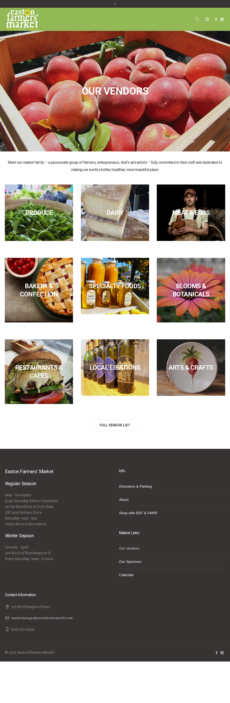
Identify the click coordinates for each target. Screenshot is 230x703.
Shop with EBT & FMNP (138, 513)
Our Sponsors (130, 562)
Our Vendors (129, 548)
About (124, 500)
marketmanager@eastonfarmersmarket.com (41, 618)
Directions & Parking (135, 486)
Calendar (126, 575)
